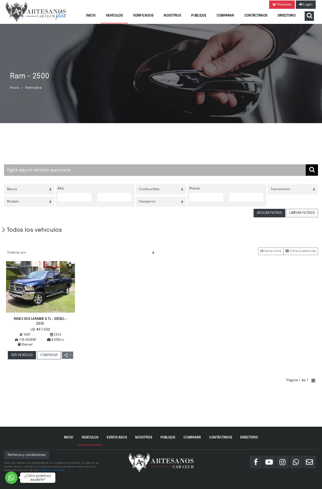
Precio (194, 188)
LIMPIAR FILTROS (302, 213)
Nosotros (172, 15)
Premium (282, 5)
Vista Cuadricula (301, 251)
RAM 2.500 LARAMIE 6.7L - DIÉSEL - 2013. (40, 321)
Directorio (287, 15)
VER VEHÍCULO (22, 355)
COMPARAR (49, 355)
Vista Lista (270, 251)
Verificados (143, 15)
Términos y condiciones (26, 455)
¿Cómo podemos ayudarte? (38, 477)
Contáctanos (256, 15)
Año (61, 188)
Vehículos (114, 15)
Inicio (91, 15)
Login (305, 4)
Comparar (225, 15)
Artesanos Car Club (51, 470)
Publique (198, 15)
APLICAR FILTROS (269, 213)
